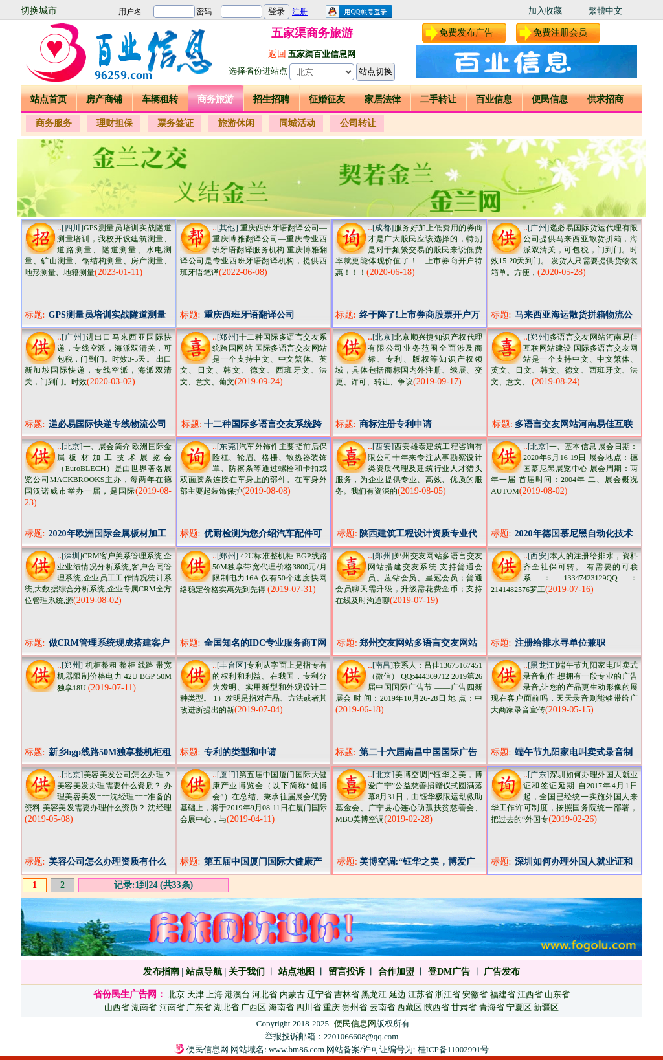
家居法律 (383, 99)
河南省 (172, 1007)
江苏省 (420, 994)
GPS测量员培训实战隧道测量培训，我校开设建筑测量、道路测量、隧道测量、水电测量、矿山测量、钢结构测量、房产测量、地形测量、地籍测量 (98, 250)
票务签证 (175, 123)
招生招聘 (271, 99)
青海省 (491, 1007)
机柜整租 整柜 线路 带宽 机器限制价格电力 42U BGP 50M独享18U (114, 676)
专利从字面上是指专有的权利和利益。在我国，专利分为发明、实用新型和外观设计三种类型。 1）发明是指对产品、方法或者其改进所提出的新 (253, 687)
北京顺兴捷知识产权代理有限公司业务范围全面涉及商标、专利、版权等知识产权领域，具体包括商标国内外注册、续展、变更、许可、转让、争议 (408, 359)
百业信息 (494, 99)
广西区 (253, 1007)
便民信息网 (355, 1023)
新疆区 (546, 1007)
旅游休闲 (236, 123)
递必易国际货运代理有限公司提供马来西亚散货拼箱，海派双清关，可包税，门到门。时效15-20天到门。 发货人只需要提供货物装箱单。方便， (564, 250)
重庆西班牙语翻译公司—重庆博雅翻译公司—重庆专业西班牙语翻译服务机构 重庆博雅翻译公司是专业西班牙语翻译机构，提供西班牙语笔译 (253, 250)
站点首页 (48, 99)
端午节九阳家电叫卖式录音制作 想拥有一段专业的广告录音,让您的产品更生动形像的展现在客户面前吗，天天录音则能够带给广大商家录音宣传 (564, 687)
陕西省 (436, 1007)
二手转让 (438, 99)
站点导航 (204, 972)
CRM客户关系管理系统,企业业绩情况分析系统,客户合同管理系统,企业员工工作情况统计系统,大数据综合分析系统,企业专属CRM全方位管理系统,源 (98, 578)
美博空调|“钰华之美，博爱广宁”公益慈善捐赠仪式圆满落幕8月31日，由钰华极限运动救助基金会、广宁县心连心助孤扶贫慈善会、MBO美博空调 (408, 797)
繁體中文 (605, 11)
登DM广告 (449, 972)
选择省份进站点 (258, 71)
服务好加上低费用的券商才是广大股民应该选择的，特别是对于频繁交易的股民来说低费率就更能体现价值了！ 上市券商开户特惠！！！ (408, 250)
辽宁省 (319, 994)
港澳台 (237, 994)
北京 (176, 994)
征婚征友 (327, 99)
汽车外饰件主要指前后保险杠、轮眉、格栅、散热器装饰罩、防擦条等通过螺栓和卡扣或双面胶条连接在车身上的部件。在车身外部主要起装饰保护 (253, 469)
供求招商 (605, 99)
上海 (214, 994)
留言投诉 (346, 972)
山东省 (557, 994)
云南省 (382, 1007)
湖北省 (226, 1007)
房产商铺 (104, 99)
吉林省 (346, 994)
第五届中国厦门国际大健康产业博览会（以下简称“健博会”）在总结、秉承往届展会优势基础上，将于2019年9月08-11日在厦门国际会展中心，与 (253, 797)
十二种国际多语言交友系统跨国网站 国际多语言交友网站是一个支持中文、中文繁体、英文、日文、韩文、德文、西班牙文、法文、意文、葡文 (253, 359)
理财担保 (114, 123)
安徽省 (475, 994)
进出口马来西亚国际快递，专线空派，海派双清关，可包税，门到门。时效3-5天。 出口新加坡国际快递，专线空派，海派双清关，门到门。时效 (98, 359)
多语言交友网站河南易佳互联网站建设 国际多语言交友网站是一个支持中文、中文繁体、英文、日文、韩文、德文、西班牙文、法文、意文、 (564, 359)
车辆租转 (160, 99)
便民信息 (550, 99)
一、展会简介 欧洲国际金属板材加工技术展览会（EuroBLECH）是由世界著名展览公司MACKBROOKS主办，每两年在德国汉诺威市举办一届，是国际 (98, 469)
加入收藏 (545, 11)
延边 (397, 994)
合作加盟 (396, 972)
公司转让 (358, 123)
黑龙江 (374, 994)
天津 (195, 994)
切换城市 (39, 11)
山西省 (116, 1007)
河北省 (264, 994)
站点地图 (295, 972)
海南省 (281, 1007)
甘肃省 (464, 1007)
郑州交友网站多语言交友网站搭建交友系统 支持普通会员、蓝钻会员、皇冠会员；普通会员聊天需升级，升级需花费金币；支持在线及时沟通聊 (408, 578)
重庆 (331, 1007)
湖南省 (144, 1007)
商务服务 (54, 123)
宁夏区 (519, 1007)
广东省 (199, 1007)
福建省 (502, 994)
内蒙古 (292, 994)
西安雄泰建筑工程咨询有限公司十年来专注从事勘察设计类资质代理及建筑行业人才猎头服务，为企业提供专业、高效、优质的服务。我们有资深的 (408, 469)
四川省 (308, 1007)
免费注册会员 (560, 33)
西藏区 (409, 1007)
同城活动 (297, 123)
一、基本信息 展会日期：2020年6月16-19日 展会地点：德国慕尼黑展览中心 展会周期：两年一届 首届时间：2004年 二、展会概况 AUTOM (564, 469)
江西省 (530, 994)
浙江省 (447, 994)
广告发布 (502, 972)
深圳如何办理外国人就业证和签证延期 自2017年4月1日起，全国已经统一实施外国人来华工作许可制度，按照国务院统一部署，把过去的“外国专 (564, 797)
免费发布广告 (466, 33)
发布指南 (161, 972)
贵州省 (354, 1007)
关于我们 (247, 972)
